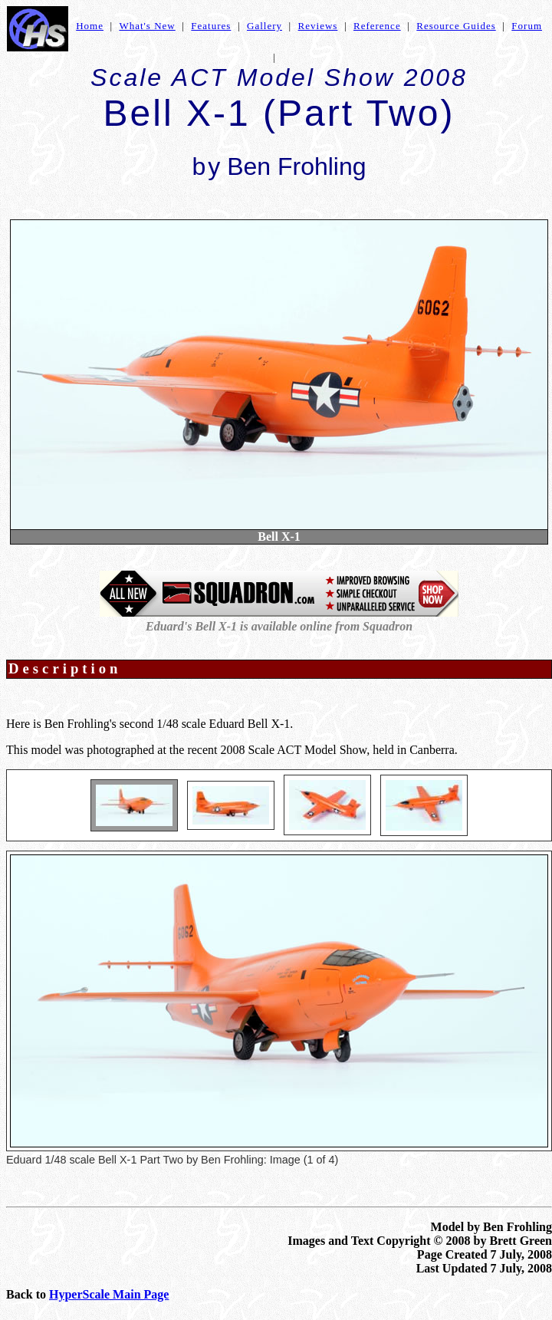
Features (211, 25)
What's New (147, 25)
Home (90, 25)
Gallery (264, 25)
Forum (526, 25)
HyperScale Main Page (109, 1294)
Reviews (318, 25)
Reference (377, 25)
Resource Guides (455, 25)
